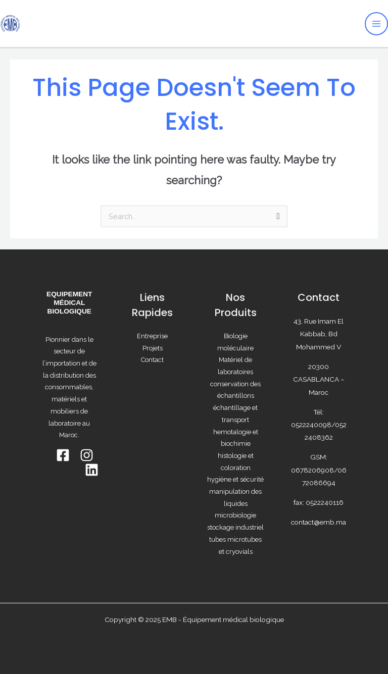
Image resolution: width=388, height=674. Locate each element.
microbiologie (235, 515)
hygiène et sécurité (235, 479)
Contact (152, 360)
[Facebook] (63, 455)
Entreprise (152, 336)
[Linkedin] (92, 470)
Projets (152, 348)
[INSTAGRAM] (86, 455)
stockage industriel (235, 527)
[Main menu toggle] (376, 23)
